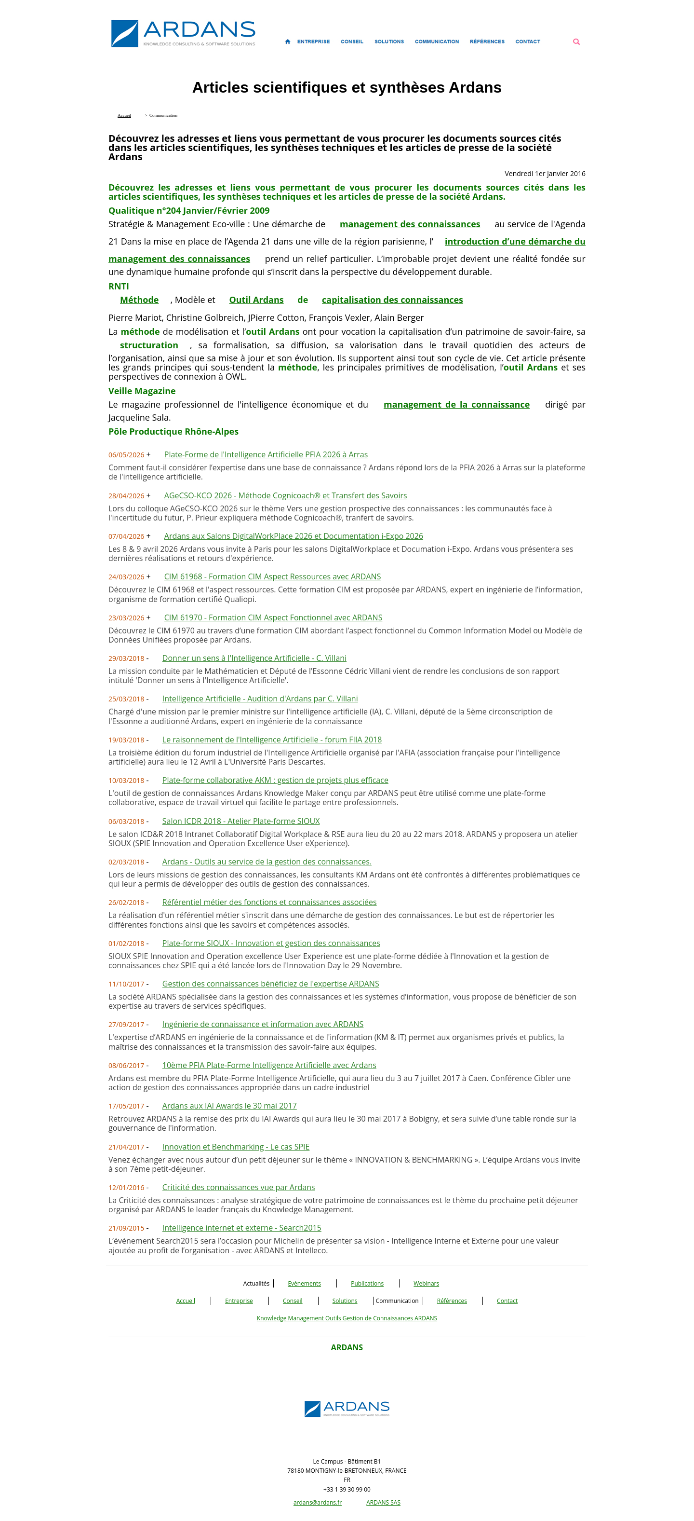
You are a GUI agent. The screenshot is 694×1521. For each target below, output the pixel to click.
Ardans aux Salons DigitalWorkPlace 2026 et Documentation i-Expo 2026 (293, 536)
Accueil (185, 1301)
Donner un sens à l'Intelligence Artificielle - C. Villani (254, 658)
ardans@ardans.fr (318, 1502)
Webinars (426, 1283)
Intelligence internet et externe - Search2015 (241, 1227)
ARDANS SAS (383, 1502)
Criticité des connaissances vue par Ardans (238, 1187)
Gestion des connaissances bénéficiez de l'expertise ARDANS (270, 983)
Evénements (304, 1283)
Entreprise (239, 1301)
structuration (149, 345)
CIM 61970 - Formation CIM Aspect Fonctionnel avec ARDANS (273, 617)
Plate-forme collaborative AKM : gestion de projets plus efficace (275, 780)
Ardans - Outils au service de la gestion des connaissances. (267, 861)
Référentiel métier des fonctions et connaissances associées (269, 902)
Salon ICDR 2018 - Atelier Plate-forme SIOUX (241, 821)
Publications (367, 1283)
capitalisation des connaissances (392, 299)
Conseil (293, 1301)
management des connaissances (410, 224)
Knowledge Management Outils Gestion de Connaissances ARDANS (347, 1318)
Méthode (139, 299)
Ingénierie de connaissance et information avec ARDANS (263, 1024)
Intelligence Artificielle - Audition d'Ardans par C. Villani (260, 698)
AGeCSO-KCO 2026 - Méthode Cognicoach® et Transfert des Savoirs (285, 495)
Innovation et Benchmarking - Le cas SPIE (236, 1146)
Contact (507, 1301)
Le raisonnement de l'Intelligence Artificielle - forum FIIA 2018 (272, 739)
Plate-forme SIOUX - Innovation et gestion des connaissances (271, 943)
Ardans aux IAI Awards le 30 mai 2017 (229, 1105)
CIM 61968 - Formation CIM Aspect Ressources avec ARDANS (272, 576)
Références (452, 1301)
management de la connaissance (457, 404)
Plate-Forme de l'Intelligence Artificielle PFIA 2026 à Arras (266, 454)
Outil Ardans (256, 299)
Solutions (345, 1301)
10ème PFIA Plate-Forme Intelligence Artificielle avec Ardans (269, 1065)
